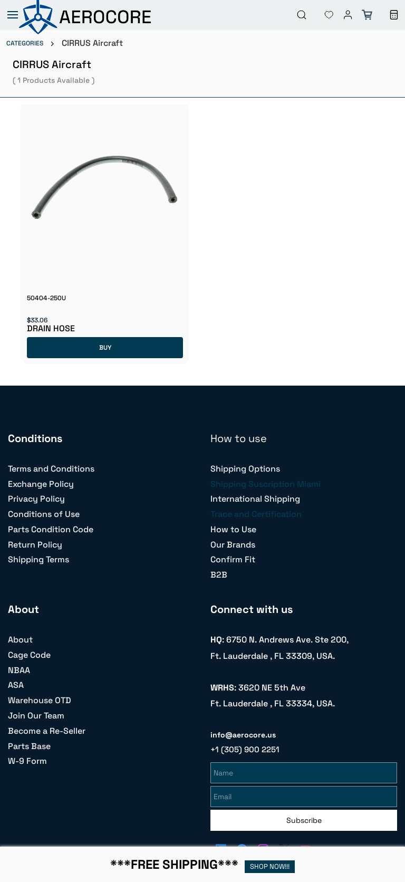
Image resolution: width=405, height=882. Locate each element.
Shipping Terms (38, 559)
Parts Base (29, 746)
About (20, 639)
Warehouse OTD (39, 700)
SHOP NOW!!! (270, 866)
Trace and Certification (256, 514)
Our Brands (232, 544)
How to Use (233, 529)
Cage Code (29, 654)
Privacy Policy (36, 498)
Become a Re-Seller (46, 730)
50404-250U (46, 298)
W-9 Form (27, 760)
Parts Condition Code (50, 529)
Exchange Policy (41, 484)
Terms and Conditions (51, 468)
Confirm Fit (232, 559)
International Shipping (255, 498)
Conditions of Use (44, 514)
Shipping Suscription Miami (265, 484)
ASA (16, 685)
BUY (105, 347)
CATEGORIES (24, 43)
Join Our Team (36, 715)
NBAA (19, 670)
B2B (218, 574)
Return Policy (35, 544)
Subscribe (304, 818)
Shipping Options (245, 468)
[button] (320, 14)
